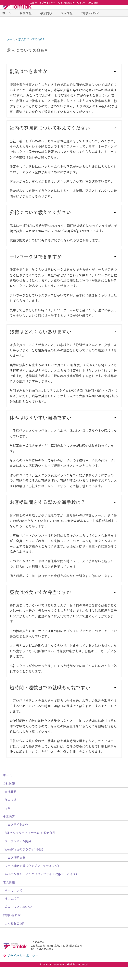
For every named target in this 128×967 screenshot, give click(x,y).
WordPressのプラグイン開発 (24, 849)
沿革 (7, 808)
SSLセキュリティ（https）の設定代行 (30, 833)
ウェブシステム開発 (18, 841)
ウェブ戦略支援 (15, 857)
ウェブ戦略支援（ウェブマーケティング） (33, 866)
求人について (13, 890)
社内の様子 (12, 899)
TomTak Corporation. (54, 964)
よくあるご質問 (15, 923)
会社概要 (10, 792)
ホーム (6, 21)
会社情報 (26, 21)
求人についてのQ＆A (18, 907)
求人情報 (66, 21)
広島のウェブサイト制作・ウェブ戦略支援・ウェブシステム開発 (64, 2)
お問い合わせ (90, 21)
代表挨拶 (10, 800)
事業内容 (46, 21)
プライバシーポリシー (22, 955)
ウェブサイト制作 (16, 824)
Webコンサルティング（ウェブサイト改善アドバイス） (42, 874)
